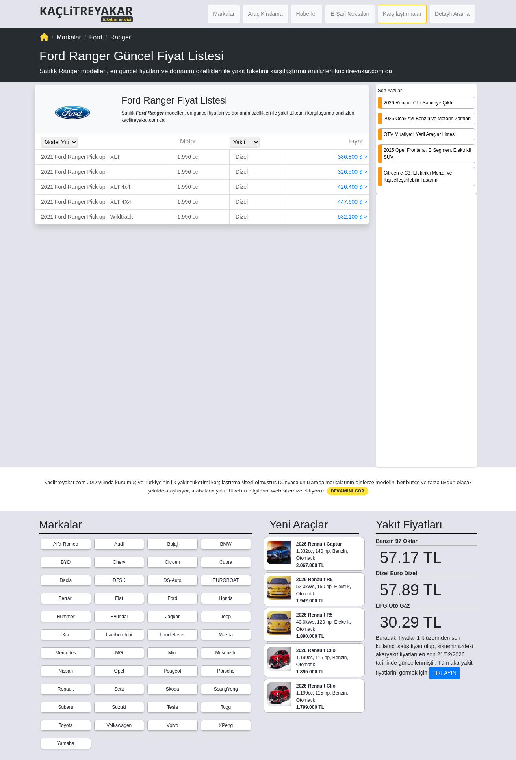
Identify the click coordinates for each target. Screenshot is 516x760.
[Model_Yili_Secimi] (59, 142)
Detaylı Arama (452, 14)
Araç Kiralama (265, 14)
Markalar (223, 14)
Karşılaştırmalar (402, 14)
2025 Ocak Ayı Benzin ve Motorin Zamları (427, 118)
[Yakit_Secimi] (245, 142)
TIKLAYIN (444, 673)
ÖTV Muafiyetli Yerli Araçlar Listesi (420, 134)
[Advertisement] (426, 331)
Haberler (306, 14)
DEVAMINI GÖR (347, 491)
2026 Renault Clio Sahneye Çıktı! (418, 103)
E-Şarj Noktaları (349, 14)
